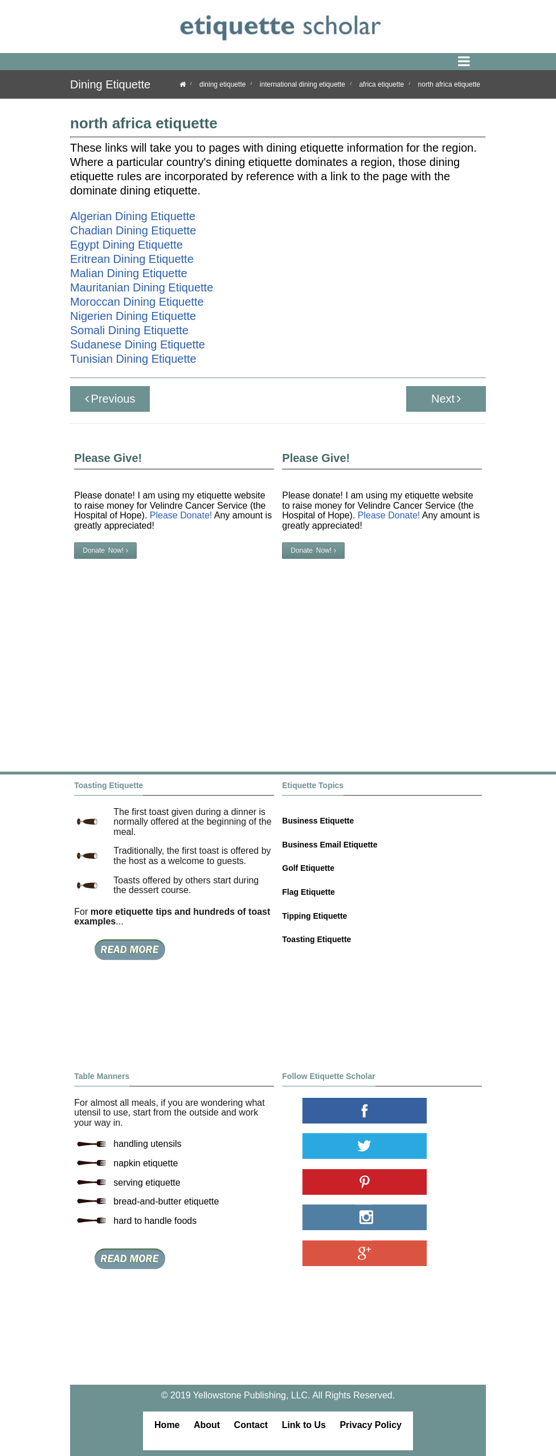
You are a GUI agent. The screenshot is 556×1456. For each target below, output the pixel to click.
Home (166, 1425)
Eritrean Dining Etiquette (132, 259)
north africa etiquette (449, 84)
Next (446, 398)
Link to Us (304, 1425)
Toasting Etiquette (316, 939)
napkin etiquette (145, 1163)
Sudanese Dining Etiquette (137, 344)
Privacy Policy (371, 1425)
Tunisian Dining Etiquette (133, 358)
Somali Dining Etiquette (129, 330)
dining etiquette (222, 84)
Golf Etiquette (308, 868)
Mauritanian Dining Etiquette (141, 287)
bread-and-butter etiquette (166, 1201)
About (207, 1425)
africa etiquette (381, 84)
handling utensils (147, 1144)
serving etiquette (146, 1182)
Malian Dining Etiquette (128, 273)
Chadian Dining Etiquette (133, 230)
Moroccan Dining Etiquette (137, 301)
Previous (110, 398)
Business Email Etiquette (329, 844)
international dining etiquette (302, 84)
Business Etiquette (318, 820)
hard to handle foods (155, 1221)
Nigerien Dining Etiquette (133, 316)
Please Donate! (389, 515)
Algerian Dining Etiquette (132, 216)
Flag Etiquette (308, 892)
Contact (251, 1425)
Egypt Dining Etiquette (126, 244)
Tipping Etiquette (314, 915)
